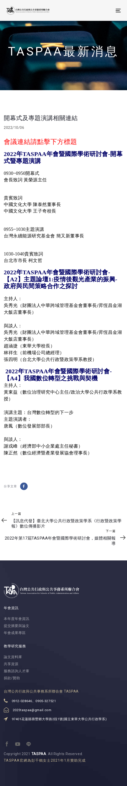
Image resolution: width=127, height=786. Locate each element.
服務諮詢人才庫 (16, 671)
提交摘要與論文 (16, 626)
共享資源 (11, 664)
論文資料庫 (13, 657)
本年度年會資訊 (16, 619)
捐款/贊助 (12, 678)
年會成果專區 (15, 633)
